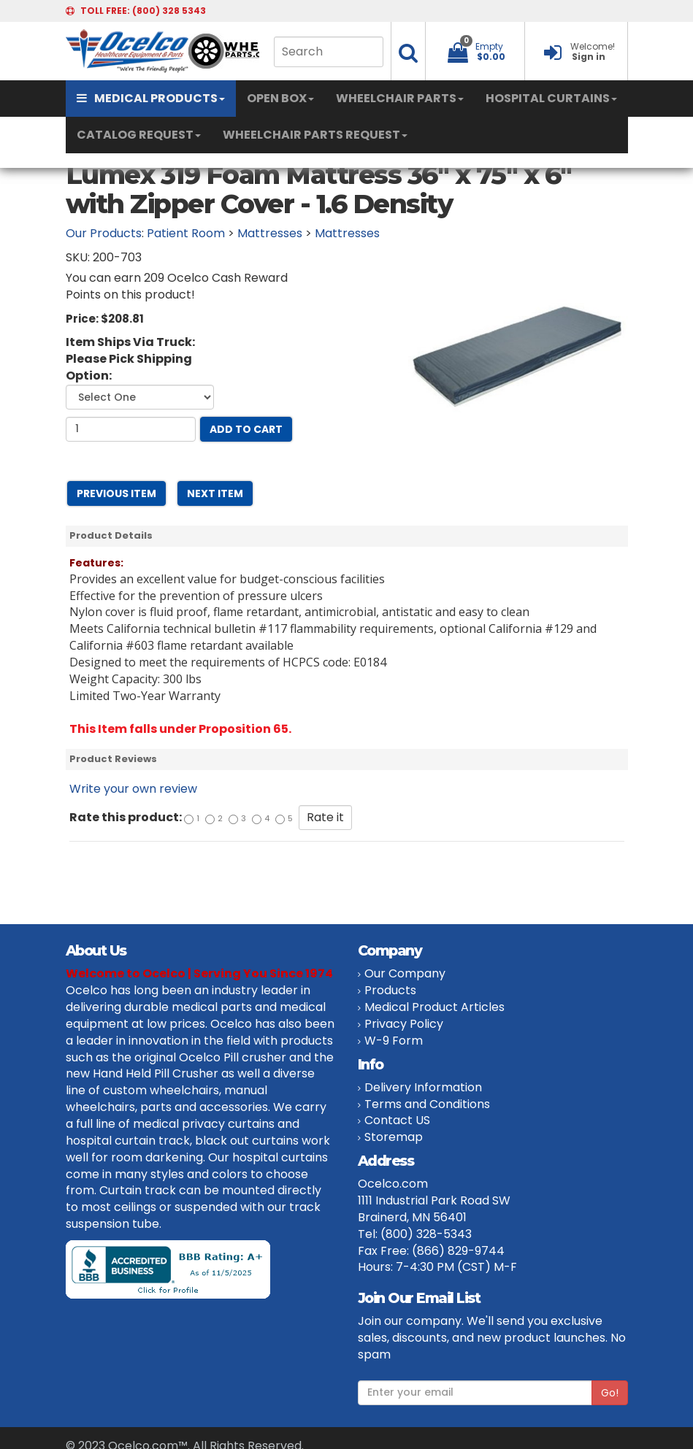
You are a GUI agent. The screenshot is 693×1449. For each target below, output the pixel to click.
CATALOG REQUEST (139, 134)
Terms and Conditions (427, 1104)
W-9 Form (393, 1040)
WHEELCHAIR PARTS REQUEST (315, 134)
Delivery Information (423, 1087)
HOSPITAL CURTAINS (551, 98)
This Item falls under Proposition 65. (180, 728)
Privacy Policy (403, 1023)
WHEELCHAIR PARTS (400, 98)
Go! (610, 1392)
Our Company (404, 973)
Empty (489, 46)
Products (390, 990)
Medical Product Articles (434, 1007)
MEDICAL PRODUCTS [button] (151, 98)
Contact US (397, 1120)
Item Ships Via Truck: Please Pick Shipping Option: (130, 359)
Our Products (104, 233)
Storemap (393, 1137)
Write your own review (133, 788)
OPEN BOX (280, 98)
